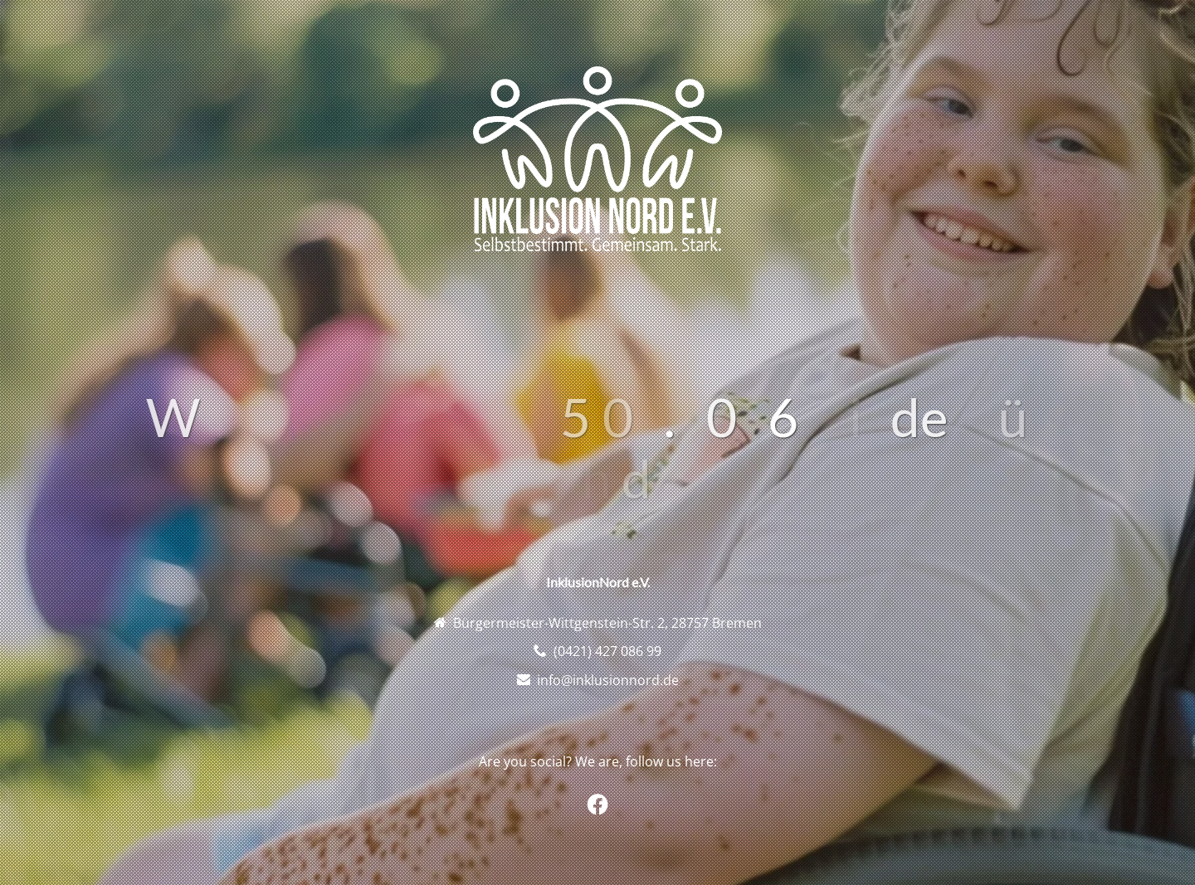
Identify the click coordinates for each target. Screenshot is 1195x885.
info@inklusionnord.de (608, 680)
